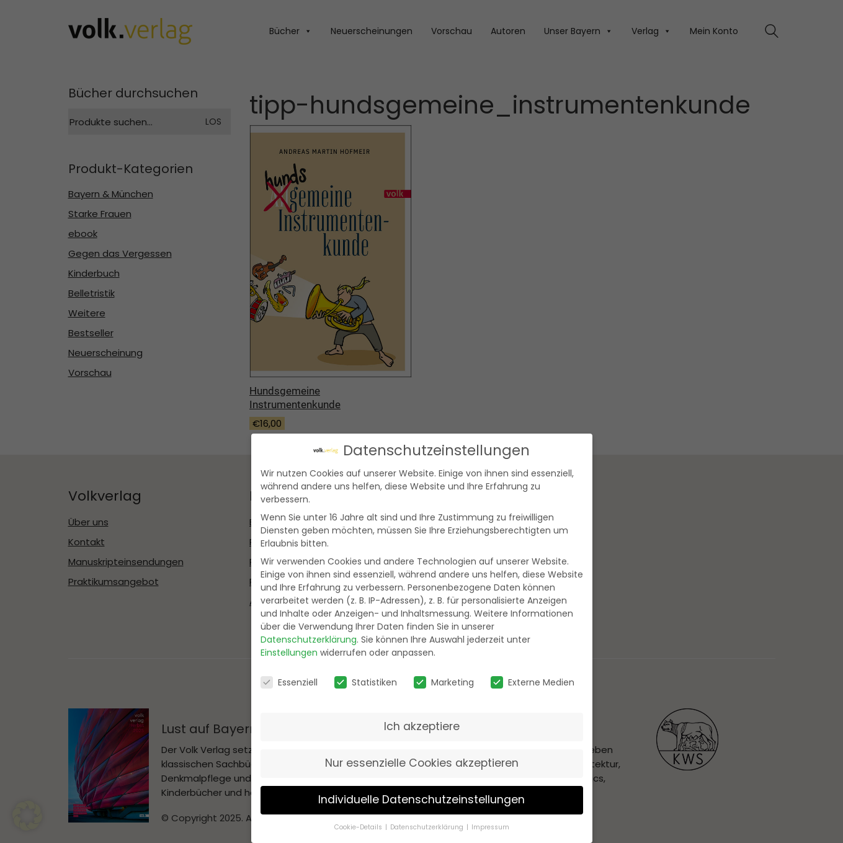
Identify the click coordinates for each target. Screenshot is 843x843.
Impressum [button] (490, 827)
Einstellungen (289, 652)
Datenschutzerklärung (309, 639)
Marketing (444, 682)
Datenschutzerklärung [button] (426, 827)
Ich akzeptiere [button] (422, 726)
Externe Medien (532, 682)
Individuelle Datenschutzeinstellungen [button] (421, 799)
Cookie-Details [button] (358, 827)
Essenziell (289, 682)
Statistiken (365, 682)
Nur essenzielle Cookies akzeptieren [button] (422, 763)
